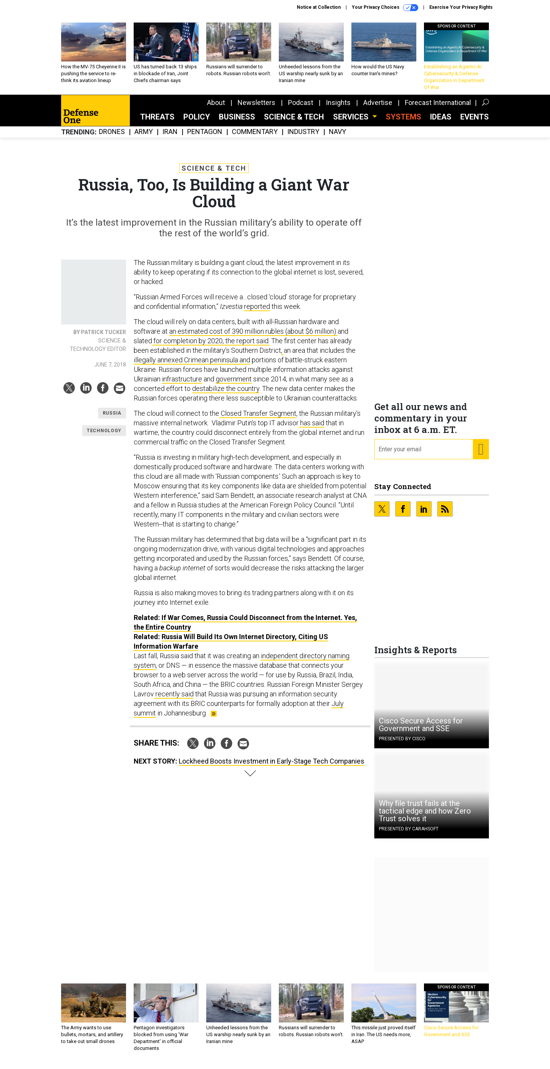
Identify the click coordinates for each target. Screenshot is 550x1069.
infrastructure (182, 385)
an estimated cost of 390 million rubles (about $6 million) (253, 337)
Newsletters (256, 108)
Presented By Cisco (402, 744)
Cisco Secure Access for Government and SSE (421, 730)
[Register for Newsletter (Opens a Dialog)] (481, 455)
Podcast (300, 108)
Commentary (255, 137)
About (216, 108)
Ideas (440, 122)
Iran (170, 137)
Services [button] (351, 122)
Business (237, 122)
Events (474, 122)
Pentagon (204, 137)
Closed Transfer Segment (257, 419)
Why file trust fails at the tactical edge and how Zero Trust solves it (425, 816)
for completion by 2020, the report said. (211, 346)
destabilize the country (225, 394)
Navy (337, 137)
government (234, 385)
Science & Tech (294, 122)
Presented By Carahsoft (408, 834)
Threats (157, 122)
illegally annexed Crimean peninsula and (192, 366)
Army (143, 137)
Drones (112, 137)
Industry (303, 137)
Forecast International (438, 108)
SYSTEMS (403, 122)
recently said (174, 700)
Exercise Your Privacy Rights (461, 7)
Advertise (377, 108)
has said (311, 429)
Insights (338, 108)
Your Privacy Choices (385, 7)
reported (257, 312)
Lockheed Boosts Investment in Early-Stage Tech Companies (271, 767)
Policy (196, 122)
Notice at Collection (319, 7)
